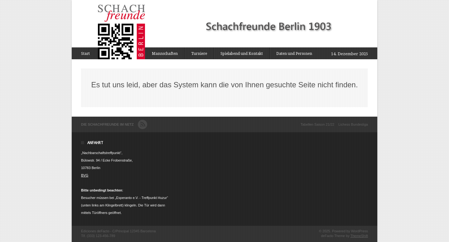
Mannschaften (165, 53)
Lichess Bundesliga (353, 124)
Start (85, 53)
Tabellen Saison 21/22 (317, 124)
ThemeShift (359, 236)
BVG (84, 175)
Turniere (199, 53)
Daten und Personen (294, 53)
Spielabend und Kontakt (241, 53)
